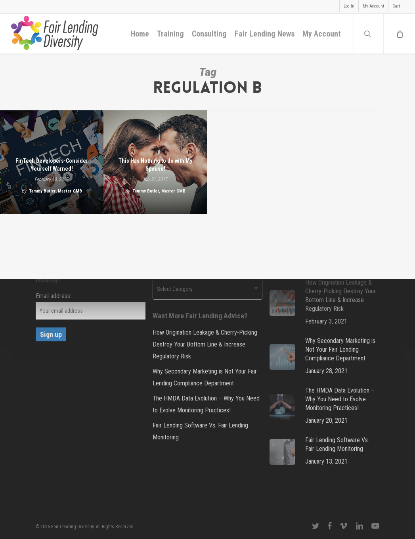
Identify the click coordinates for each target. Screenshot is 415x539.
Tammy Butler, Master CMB (55, 191)
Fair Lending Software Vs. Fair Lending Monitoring (200, 431)
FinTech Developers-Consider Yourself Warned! (51, 165)
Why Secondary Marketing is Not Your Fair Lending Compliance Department (205, 377)
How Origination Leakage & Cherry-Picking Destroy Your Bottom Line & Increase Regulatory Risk (205, 344)
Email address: (53, 296)
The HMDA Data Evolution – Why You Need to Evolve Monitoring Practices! (206, 404)
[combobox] (207, 289)
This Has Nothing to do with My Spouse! (155, 165)
